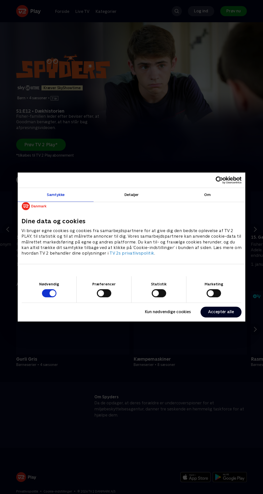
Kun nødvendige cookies (168, 311)
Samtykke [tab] (56, 194)
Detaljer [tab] (131, 194)
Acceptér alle (221, 311)
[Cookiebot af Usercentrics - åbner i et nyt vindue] (219, 180)
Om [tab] (207, 194)
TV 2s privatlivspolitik (131, 253)
